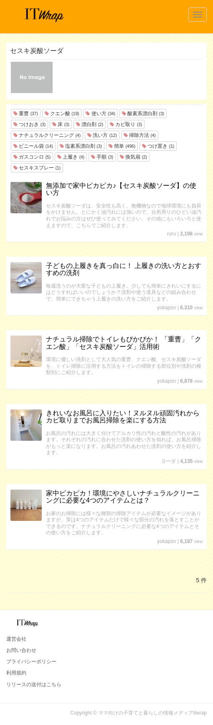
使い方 (100, 113)
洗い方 (102, 135)
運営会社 (16, 639)
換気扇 (133, 157)
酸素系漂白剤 (143, 113)
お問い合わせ (21, 650)
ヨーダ (168, 461)
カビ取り (126, 124)
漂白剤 (89, 124)
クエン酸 (62, 113)
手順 (102, 157)
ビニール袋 (33, 146)
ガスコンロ (32, 157)
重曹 (25, 113)
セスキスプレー (37, 168)
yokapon (166, 308)
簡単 (122, 146)
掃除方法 (140, 135)
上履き (70, 157)
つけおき (29, 124)
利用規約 (16, 673)
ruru (171, 234)
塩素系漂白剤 (81, 146)
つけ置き (158, 146)
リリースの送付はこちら (33, 684)
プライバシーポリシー (31, 661)
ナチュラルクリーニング (47, 135)
